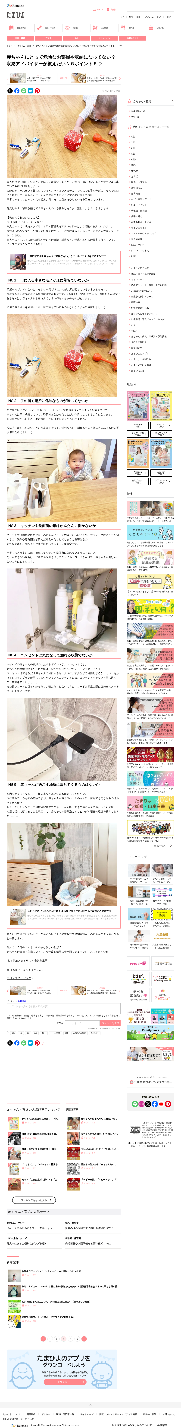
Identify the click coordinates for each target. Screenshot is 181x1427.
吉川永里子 (95, 1033)
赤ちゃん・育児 (153, 17)
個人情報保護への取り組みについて (132, 1425)
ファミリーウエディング (143, 233)
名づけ (71, 28)
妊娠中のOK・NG (140, 307)
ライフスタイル (139, 227)
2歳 (28, 1033)
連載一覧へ (160, 845)
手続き (134, 330)
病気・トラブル (139, 182)
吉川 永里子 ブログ (19, 978)
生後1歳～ (136, 116)
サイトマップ (86, 1414)
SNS (76, 38)
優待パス (156, 28)
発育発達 (135, 193)
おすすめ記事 (55, 1033)
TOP (121, 17)
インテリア (28, 807)
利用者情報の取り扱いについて (18, 1419)
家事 (66, 1033)
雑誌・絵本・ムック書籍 (143, 273)
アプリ (48, 38)
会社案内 (162, 1425)
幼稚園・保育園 (139, 210)
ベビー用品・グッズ (141, 199)
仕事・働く (136, 216)
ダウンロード (65, 1381)
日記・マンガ (137, 244)
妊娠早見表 (17, 28)
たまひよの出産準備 (141, 364)
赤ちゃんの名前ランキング (144, 313)
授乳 (133, 164)
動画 (133, 256)
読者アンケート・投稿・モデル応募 (149, 285)
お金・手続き (46, 28)
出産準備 (100, 28)
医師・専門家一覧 (65, 1414)
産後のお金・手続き (141, 221)
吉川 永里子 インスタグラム (24, 970)
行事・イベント (139, 204)
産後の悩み (136, 187)
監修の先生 (136, 347)
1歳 (20, 1033)
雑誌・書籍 (20, 38)
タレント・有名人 (140, 250)
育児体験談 (136, 239)
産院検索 (135, 302)
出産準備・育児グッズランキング (147, 319)
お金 (133, 324)
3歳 (35, 1033)
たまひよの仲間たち (141, 359)
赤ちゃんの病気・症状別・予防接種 (149, 336)
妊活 (169, 17)
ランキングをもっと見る (34, 1200)
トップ (9, 45)
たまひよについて (140, 267)
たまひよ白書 (137, 370)
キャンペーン (104, 38)
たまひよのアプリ (140, 353)
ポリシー (45, 1414)
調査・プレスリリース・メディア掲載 (118, 1414)
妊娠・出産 (134, 17)
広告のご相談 (149, 1414)
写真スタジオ (132, 38)
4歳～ (44, 1033)
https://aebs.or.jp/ (149, 1137)
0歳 (13, 1033)
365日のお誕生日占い (142, 290)
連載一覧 (63, 78)
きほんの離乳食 (139, 342)
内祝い (111, 9)
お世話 (134, 176)
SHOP (98, 9)
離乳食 (127, 28)
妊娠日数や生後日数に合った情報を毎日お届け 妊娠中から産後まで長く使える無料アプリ (65, 1374)
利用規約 (31, 1414)
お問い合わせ (169, 1414)
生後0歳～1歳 (138, 111)
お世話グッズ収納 (79, 1033)
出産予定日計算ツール (142, 296)
